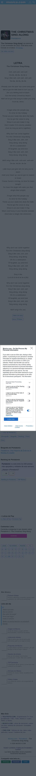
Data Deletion (8, 426)
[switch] (28, 387)
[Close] (32, 349)
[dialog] (18, 388)
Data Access (19, 426)
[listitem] (18, 382)
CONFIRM (11, 419)
